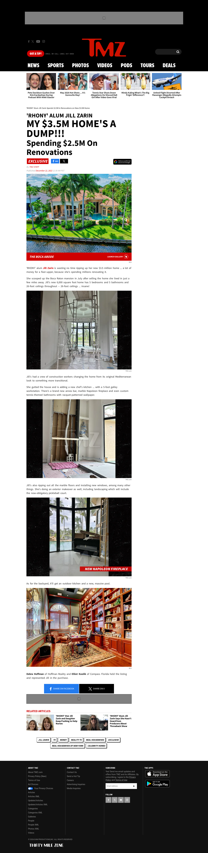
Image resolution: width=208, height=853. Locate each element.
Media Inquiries (74, 788)
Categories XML (35, 812)
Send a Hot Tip (73, 776)
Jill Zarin (43, 739)
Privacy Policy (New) (37, 776)
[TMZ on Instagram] (43, 41)
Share (61, 689)
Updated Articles (35, 800)
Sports (56, 65)
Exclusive (113, 739)
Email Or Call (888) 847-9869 (59, 54)
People (31, 821)
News (33, 65)
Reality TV (76, 739)
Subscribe (134, 786)
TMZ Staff (34, 166)
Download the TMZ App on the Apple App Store (157, 773)
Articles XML (34, 796)
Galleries (32, 816)
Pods (126, 65)
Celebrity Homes (96, 745)
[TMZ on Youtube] (38, 41)
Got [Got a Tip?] (35, 54)
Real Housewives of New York (67, 745)
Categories (33, 808)
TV (54, 739)
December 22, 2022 (44, 170)
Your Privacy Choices (40, 788)
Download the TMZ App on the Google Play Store (157, 783)
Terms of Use (34, 780)
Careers (70, 780)
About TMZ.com (35, 772)
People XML (33, 825)
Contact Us (72, 772)
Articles (31, 792)
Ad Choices (33, 784)
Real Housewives (95, 739)
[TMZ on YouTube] (121, 800)
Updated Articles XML (38, 804)
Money (63, 739)
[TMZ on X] (33, 41)
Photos (80, 65)
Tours (147, 65)
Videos (104, 65)
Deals (169, 65)
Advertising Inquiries (76, 784)
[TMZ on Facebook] (28, 41)
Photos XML (33, 829)
